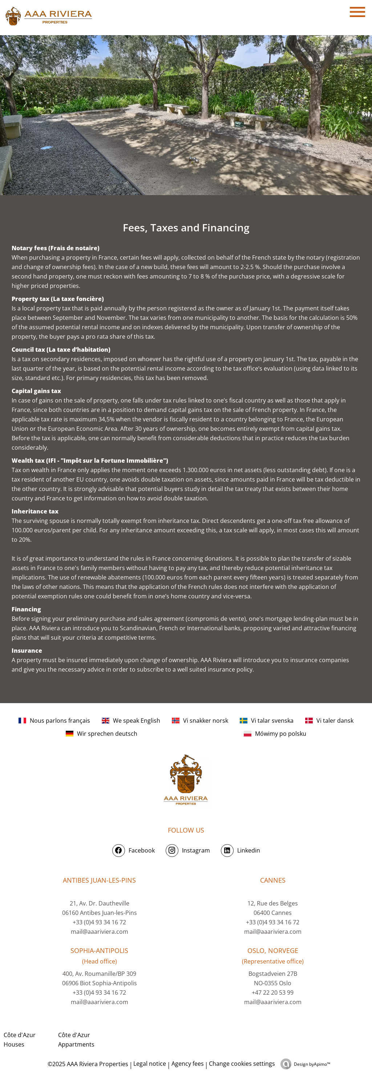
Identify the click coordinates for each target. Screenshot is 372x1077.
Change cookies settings (242, 1064)
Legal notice (149, 1064)
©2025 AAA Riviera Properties (87, 1064)
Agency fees (187, 1064)
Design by (312, 1064)
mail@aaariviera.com (99, 932)
